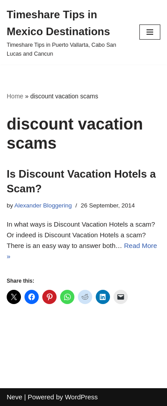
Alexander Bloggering (43, 205)
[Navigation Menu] (149, 32)
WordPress (81, 397)
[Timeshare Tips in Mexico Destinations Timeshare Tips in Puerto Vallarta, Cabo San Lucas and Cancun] (66, 32)
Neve (14, 397)
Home (15, 96)
